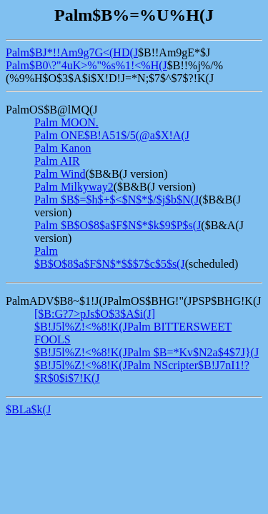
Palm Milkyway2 (74, 187)
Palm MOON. (66, 122)
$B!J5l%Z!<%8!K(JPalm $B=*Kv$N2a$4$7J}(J (146, 352)
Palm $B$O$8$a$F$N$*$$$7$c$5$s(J (109, 257)
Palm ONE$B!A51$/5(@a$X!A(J (111, 135)
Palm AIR (57, 161)
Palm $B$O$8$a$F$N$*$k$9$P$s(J (117, 225)
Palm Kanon (62, 148)
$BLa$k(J (28, 409)
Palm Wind (60, 174)
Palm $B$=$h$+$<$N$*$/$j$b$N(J (116, 199)
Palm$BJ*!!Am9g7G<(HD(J (72, 52)
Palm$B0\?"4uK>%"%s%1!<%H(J (86, 65)
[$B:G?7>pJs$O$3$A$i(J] (94, 314)
